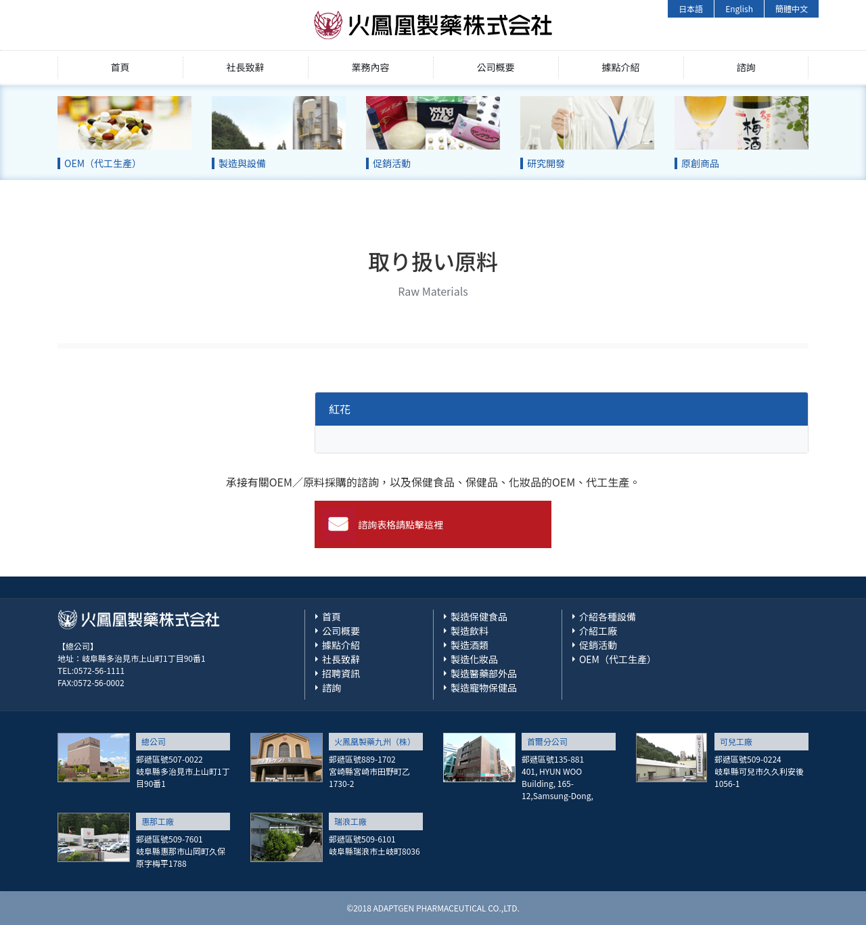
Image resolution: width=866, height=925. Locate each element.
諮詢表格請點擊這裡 (400, 524)
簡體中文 (791, 8)
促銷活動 (598, 645)
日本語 (691, 8)
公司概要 (496, 67)
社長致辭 (246, 67)
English (739, 8)
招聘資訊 (341, 673)
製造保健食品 (479, 616)
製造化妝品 (474, 659)
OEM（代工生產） (617, 659)
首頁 (120, 67)
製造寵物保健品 (484, 687)
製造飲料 (469, 630)
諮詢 (746, 67)
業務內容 (371, 67)
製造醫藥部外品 (484, 673)
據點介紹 (621, 67)
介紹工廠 (598, 630)
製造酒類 (469, 645)
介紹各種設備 (607, 616)
